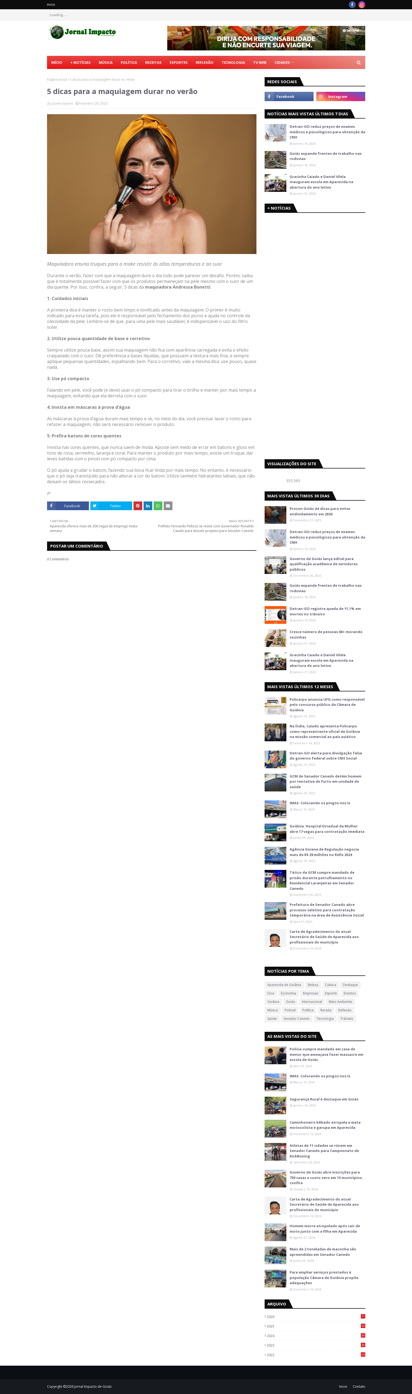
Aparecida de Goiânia (284, 984)
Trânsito (346, 1018)
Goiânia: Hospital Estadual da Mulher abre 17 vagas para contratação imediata (327, 829)
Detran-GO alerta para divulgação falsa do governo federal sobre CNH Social (326, 756)
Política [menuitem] (129, 62)
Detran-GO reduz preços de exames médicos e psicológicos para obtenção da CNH (327, 132)
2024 (316, 1335)
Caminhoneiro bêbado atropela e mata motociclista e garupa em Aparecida (325, 1125)
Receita (326, 1010)
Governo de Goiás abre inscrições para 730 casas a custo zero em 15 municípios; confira (326, 1177)
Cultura (330, 984)
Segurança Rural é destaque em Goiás (324, 1099)
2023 (316, 1345)
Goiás (290, 1001)
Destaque (350, 984)
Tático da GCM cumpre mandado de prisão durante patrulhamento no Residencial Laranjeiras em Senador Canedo (322, 880)
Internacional (312, 1001)
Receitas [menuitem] (153, 62)
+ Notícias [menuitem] (80, 62)
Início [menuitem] (56, 62)
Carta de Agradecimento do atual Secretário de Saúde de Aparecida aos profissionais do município (324, 937)
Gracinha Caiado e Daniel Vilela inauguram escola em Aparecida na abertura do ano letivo (321, 182)
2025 (316, 1326)
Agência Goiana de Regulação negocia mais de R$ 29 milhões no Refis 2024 (324, 852)
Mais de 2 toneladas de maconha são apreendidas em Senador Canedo (323, 1252)
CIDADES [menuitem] (282, 62)
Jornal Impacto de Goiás (92, 1386)
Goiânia (273, 1001)
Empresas (310, 993)
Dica (270, 993)
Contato (359, 1386)
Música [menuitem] (106, 62)
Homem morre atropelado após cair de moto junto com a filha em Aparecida (325, 1228)
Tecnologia (325, 1018)
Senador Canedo (297, 1018)
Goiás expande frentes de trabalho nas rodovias (326, 156)
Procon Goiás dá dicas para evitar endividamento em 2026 (320, 511)
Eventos (350, 993)
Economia (288, 993)
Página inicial (57, 79)
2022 (316, 1354)
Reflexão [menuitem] (204, 62)
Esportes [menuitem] (179, 62)
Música (272, 1010)
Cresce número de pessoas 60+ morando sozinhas (326, 634)
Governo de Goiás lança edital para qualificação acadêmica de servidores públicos (324, 564)
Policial (290, 1010)
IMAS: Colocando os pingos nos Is (320, 802)
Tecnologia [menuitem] (233, 62)
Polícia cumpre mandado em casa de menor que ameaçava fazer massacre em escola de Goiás (326, 1054)
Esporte (331, 993)
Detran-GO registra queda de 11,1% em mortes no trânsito (325, 611)
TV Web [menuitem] (260, 62)
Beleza (313, 984)
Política (308, 1010)
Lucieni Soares (62, 103)
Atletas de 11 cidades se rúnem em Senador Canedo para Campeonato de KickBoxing (324, 1151)
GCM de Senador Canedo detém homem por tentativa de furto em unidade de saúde (325, 781)
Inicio (51, 4)
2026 (316, 1316)
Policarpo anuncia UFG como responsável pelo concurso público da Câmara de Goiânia (327, 704)
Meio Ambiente (340, 1001)
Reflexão (345, 1010)
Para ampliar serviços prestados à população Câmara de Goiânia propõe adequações (324, 1277)
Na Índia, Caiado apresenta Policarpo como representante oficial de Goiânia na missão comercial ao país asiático (325, 731)
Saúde (272, 1018)
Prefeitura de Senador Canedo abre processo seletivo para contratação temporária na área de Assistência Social (327, 910)
